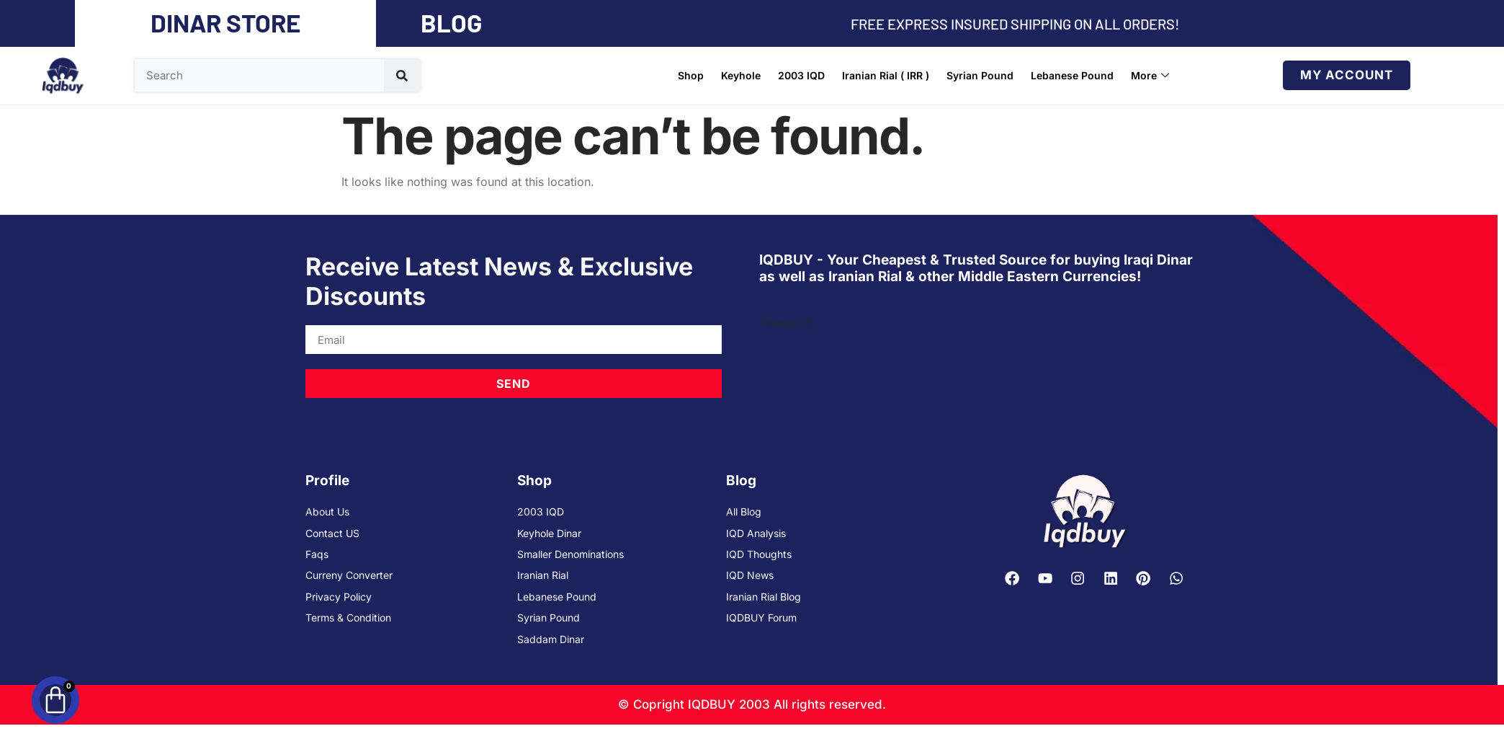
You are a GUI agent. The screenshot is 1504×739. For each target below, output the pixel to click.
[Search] (402, 75)
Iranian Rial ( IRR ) (885, 75)
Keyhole (741, 75)
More (1150, 75)
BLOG (451, 22)
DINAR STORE (225, 22)
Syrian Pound (979, 75)
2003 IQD (801, 75)
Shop (691, 75)
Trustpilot (784, 322)
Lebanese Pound (1072, 75)
